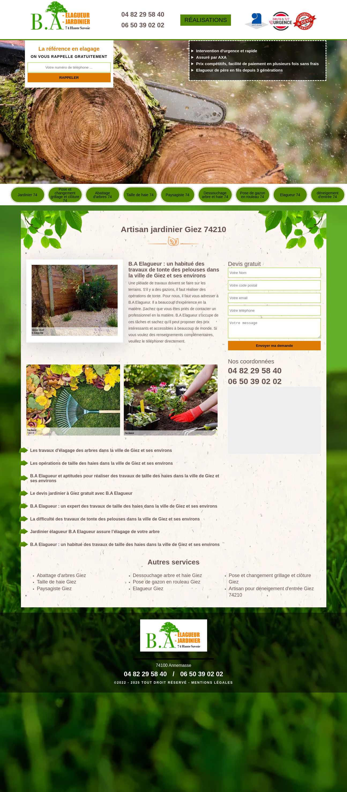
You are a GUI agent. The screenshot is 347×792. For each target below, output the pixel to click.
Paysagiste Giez (54, 588)
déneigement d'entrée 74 (327, 195)
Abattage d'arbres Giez (61, 575)
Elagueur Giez (148, 588)
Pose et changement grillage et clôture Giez (270, 579)
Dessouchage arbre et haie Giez (167, 575)
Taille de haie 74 (140, 195)
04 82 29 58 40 (142, 14)
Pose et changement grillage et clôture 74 (65, 194)
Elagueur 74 (290, 195)
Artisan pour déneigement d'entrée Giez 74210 (271, 592)
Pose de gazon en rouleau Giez (166, 582)
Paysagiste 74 (177, 195)
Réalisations (205, 20)
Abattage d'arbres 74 (102, 195)
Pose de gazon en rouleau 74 (252, 195)
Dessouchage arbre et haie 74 (215, 195)
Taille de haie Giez (56, 582)
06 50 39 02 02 (142, 25)
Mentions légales (212, 683)
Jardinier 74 (27, 195)
